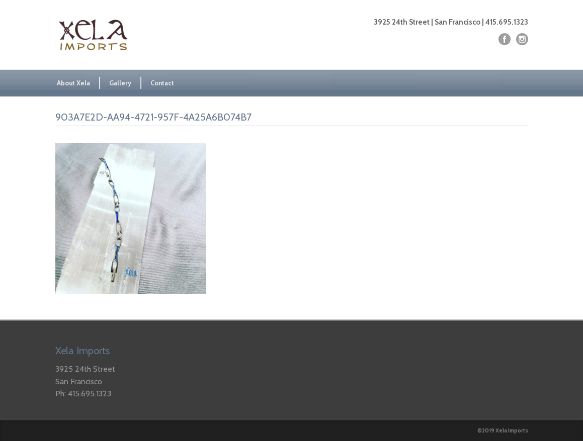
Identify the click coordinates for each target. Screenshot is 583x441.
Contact (162, 83)
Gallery (120, 83)
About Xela (73, 83)
